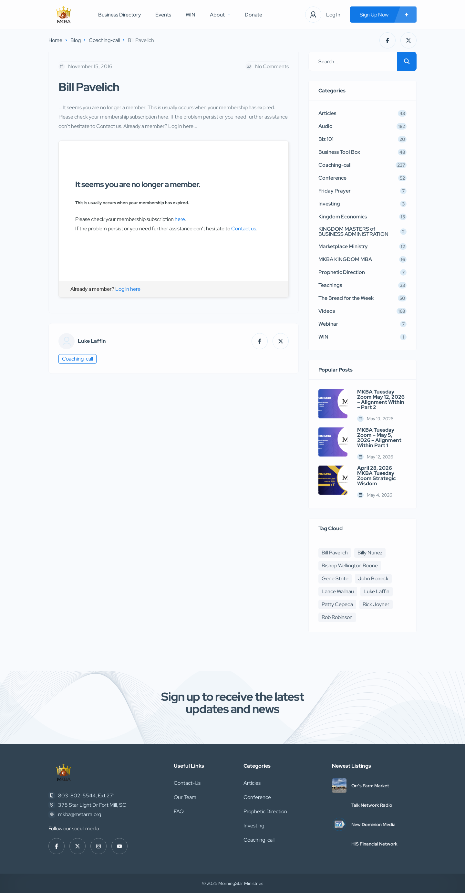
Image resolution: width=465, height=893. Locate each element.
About (220, 14)
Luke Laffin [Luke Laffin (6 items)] (376, 591)
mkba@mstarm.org (79, 814)
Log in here (127, 289)
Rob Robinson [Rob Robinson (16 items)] (337, 617)
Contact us (243, 228)
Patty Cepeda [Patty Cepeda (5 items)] (337, 604)
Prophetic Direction (265, 811)
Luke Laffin (92, 341)
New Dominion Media (373, 824)
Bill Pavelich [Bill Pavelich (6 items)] (335, 552)
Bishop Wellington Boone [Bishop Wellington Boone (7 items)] (350, 565)
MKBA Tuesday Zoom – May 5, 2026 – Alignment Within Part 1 (379, 437)
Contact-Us (187, 783)
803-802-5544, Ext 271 (86, 795)
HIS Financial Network (374, 844)
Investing (253, 825)
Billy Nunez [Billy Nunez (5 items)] (369, 552)
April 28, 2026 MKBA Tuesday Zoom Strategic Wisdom (376, 476)
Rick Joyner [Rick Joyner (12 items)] (376, 604)
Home (55, 40)
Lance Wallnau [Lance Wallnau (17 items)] (338, 591)
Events (163, 14)
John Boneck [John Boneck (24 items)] (373, 578)
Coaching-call (104, 40)
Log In (333, 14)
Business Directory (119, 14)
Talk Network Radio (371, 805)
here (180, 219)
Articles (252, 783)
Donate (253, 14)
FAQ (179, 811)
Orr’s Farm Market (370, 785)
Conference (257, 797)
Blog (75, 40)
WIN (190, 14)
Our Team (185, 797)
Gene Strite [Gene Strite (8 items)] (335, 578)
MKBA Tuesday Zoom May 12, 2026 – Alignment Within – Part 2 (381, 399)
